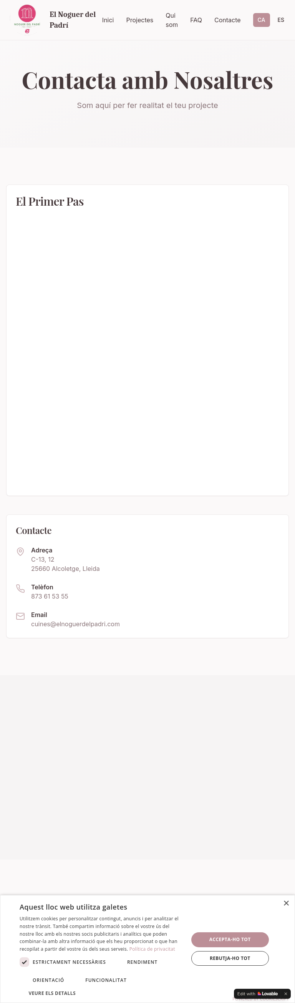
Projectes (139, 20)
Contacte (227, 20)
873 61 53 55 (49, 596)
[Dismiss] (285, 993)
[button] (101, 993)
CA (261, 20)
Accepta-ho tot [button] (230, 939)
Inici (108, 20)
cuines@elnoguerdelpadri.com (75, 624)
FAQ (196, 20)
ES (281, 20)
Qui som (172, 20)
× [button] (286, 904)
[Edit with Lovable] (257, 993)
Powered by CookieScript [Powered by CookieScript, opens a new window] (260, 998)
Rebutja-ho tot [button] (230, 958)
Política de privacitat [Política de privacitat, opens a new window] (152, 949)
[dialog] (147, 949)
